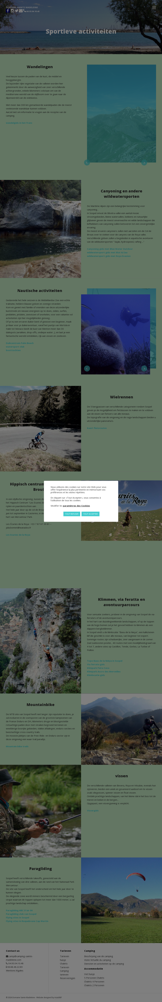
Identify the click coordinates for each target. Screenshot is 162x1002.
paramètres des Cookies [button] (76, 505)
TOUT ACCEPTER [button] (90, 514)
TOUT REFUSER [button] (71, 514)
